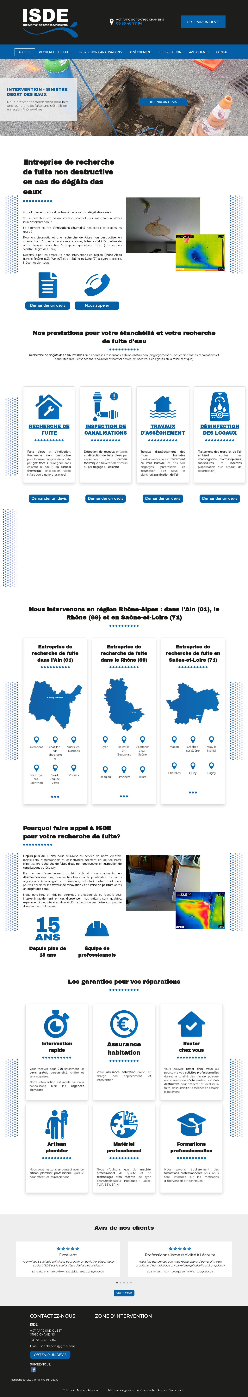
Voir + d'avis (124, 1293)
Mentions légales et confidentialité (131, 1390)
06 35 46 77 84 (46, 1340)
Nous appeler (97, 305)
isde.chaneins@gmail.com (57, 1346)
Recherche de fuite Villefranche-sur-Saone (34, 1379)
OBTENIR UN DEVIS (203, 22)
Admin (162, 1390)
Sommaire (176, 1390)
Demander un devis (47, 305)
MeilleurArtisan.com (90, 1390)
